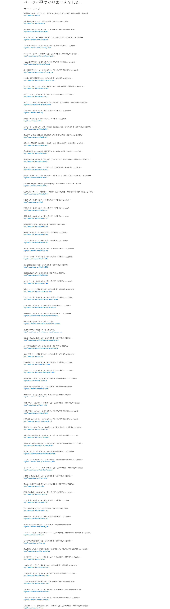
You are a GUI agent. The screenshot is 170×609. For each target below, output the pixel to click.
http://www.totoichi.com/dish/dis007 (35, 153)
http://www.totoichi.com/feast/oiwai (35, 405)
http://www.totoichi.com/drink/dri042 (36, 267)
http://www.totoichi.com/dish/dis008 (35, 161)
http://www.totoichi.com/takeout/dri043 (36, 567)
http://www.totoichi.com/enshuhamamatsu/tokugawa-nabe (43, 332)
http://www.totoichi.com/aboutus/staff (36, 88)
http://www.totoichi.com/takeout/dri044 (36, 575)
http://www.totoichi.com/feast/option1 (36, 429)
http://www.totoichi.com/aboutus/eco (36, 40)
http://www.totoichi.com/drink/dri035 (36, 226)
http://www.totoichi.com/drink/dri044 (36, 283)
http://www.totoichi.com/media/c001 (35, 494)
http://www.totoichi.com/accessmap (35, 96)
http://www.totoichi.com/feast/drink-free (37, 364)
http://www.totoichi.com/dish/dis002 (35, 129)
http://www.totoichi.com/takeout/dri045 (36, 583)
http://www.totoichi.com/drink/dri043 (36, 275)
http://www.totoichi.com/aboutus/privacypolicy (39, 56)
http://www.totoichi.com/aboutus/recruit (37, 64)
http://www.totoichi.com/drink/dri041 (36, 259)
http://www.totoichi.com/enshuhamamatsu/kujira (40, 307)
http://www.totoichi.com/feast (33, 356)
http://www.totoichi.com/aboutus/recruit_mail (38, 72)
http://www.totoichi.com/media (34, 486)
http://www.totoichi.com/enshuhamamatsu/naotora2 (41, 316)
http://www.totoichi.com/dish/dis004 (35, 145)
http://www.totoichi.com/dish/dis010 (35, 178)
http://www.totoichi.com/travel (33, 608)
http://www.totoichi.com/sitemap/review (37, 551)
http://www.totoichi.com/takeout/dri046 (36, 592)
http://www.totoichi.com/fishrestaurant (36, 437)
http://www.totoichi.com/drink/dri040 (36, 251)
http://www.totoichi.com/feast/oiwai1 (36, 413)
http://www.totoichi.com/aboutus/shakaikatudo (39, 80)
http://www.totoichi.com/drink (33, 202)
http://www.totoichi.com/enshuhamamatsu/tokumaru (41, 340)
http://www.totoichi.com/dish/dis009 (35, 169)
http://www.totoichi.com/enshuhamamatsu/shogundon (42, 324)
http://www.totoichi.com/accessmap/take (37, 105)
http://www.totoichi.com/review (34, 535)
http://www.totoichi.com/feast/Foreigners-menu (39, 372)
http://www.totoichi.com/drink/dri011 (36, 210)
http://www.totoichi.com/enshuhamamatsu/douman (41, 299)
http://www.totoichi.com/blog (33, 113)
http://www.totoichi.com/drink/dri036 (36, 234)
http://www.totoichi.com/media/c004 (35, 518)
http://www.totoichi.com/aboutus (34, 23)
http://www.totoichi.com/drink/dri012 (36, 218)
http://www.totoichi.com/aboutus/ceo (36, 31)
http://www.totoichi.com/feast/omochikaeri (38, 421)
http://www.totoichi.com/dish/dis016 (35, 186)
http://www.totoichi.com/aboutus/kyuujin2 (37, 48)
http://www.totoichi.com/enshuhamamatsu (38, 291)
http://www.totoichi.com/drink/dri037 (36, 243)
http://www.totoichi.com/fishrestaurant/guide (38, 445)
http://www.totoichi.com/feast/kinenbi (36, 389)
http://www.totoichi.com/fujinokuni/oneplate (38, 470)
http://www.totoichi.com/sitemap (34, 543)
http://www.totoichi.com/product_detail (36, 527)
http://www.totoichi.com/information (35, 478)
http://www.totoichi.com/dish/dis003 (35, 137)
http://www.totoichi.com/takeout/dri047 (36, 600)
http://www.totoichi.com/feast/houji (35, 381)
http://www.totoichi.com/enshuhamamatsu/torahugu (41, 348)
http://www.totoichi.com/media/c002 (35, 502)
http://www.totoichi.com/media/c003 (35, 510)
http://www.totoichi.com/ (32, 15)
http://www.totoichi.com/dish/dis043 (35, 194)
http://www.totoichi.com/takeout (34, 559)
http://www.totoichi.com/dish (33, 121)
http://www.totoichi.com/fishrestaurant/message (40, 454)
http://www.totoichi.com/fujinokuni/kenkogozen (39, 462)
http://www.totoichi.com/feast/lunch (35, 397)
